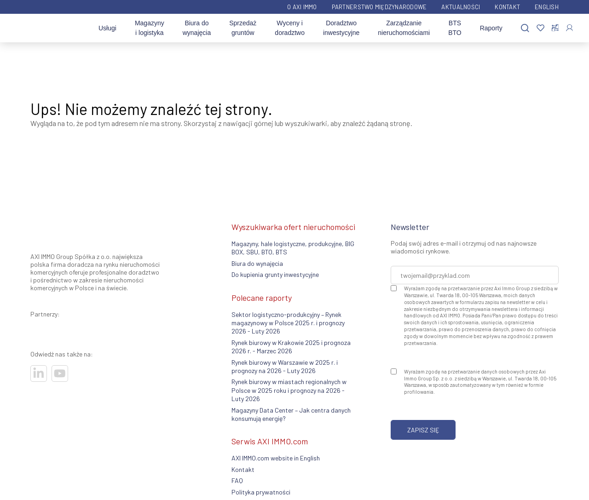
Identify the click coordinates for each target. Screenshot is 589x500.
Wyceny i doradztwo (290, 27)
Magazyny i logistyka (149, 27)
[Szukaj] (525, 28)
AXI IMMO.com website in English (275, 458)
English (547, 7)
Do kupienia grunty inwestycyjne (275, 274)
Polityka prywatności (260, 492)
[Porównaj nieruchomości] (555, 28)
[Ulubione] (540, 28)
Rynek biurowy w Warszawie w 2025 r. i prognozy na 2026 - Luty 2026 (284, 366)
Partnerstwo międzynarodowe (379, 7)
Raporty (491, 28)
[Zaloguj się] (569, 27)
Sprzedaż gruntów (242, 27)
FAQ (237, 480)
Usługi (107, 28)
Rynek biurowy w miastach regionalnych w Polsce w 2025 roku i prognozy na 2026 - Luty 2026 (288, 390)
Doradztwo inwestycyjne (341, 27)
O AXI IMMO (302, 7)
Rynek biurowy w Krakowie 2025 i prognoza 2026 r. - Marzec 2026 (291, 347)
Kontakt (507, 7)
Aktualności (460, 7)
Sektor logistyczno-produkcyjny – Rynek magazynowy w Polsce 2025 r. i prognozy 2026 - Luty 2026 (288, 322)
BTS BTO (455, 27)
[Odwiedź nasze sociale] (38, 373)
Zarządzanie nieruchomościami (404, 27)
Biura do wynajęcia (197, 27)
